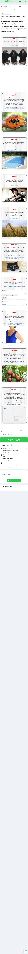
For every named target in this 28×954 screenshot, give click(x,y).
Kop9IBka (5, 463)
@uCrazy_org (14, 439)
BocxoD (4, 448)
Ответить (10, 452)
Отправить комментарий (14, 481)
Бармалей (5, 455)
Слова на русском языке (6, 13)
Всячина (19, 6)
